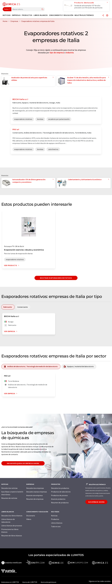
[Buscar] (42, 9)
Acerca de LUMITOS (29, 582)
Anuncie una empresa (34, 495)
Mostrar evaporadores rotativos (56, 278)
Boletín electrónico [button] (84, 15)
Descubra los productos (60, 488)
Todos (6, 9)
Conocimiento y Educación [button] (61, 15)
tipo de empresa (57, 52)
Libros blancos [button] (41, 15)
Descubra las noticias (9, 488)
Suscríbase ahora (96, 502)
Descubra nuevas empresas (36, 492)
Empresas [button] (16, 15)
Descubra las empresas (35, 488)
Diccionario (30, 515)
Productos (55, 519)
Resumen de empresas (34, 499)
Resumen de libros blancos (11, 535)
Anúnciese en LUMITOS (10, 582)
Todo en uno (56, 526)
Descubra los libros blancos (11, 515)
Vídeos (28, 519)
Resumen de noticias (9, 498)
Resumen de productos (60, 502)
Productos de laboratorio (61, 492)
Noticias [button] (7, 15)
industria (70, 52)
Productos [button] (27, 15)
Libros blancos (56, 523)
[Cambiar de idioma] (107, 15)
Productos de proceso (59, 495)
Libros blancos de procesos (11, 525)
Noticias (54, 515)
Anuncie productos (58, 499)
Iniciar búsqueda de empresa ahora (23, 463)
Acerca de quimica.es (48, 582)
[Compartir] (103, 15)
